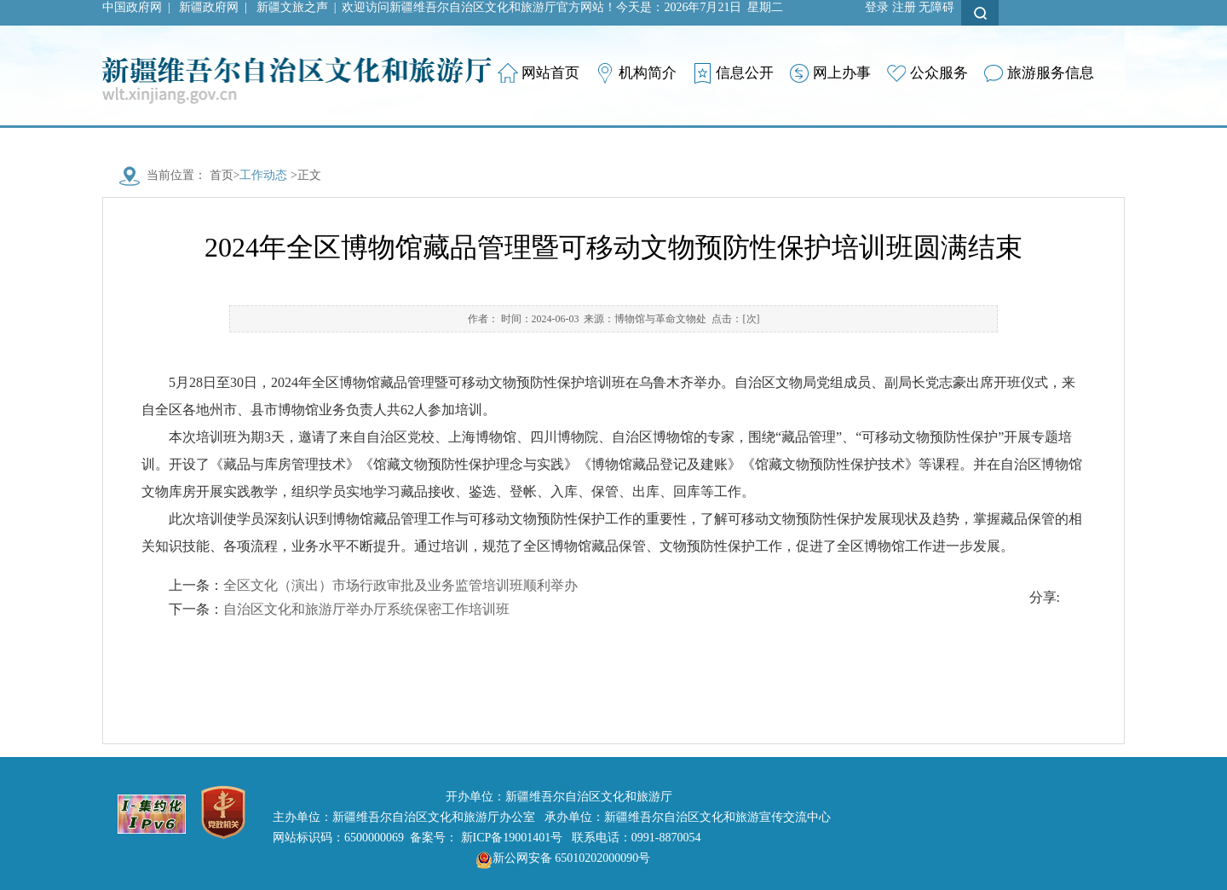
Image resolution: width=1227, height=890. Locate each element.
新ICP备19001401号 (512, 837)
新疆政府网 (209, 7)
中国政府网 (132, 7)
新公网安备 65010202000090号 (559, 858)
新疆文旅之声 (292, 7)
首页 (221, 175)
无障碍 (936, 7)
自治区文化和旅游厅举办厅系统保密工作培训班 (366, 609)
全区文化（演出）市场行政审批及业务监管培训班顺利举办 (400, 585)
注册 (904, 7)
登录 (877, 7)
